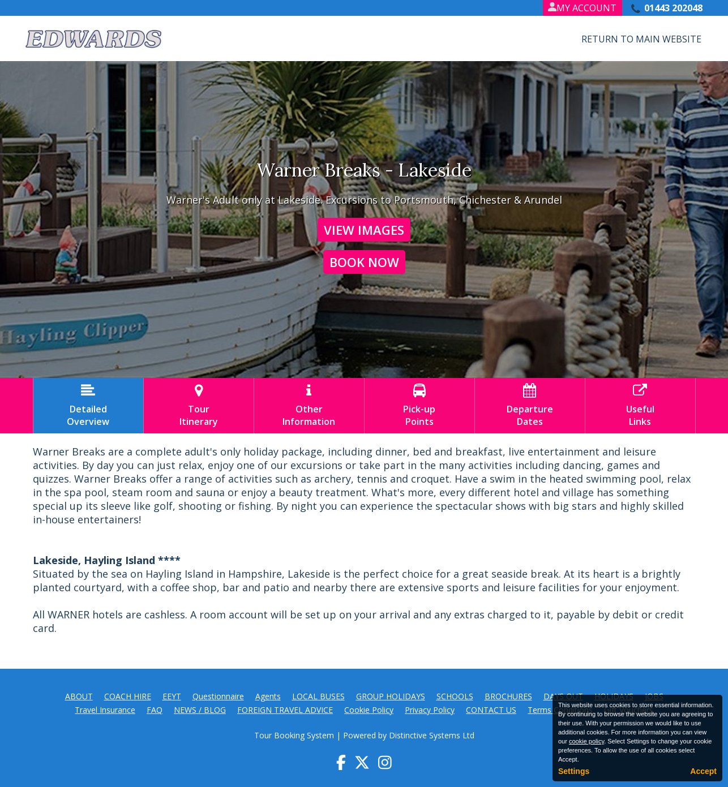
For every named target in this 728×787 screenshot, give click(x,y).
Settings (573, 771)
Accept (703, 771)
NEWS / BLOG (200, 709)
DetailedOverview (88, 406)
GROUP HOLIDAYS (390, 696)
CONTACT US (491, 709)
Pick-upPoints (419, 406)
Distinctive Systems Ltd (431, 735)
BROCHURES (508, 696)
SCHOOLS (454, 696)
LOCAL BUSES (318, 696)
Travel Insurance (105, 709)
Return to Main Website (641, 39)
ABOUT (79, 696)
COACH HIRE (127, 696)
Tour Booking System (294, 735)
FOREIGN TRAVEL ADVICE (285, 709)
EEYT (171, 696)
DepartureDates (530, 406)
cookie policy (586, 741)
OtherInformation (309, 406)
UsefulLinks (640, 406)
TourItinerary (199, 406)
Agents (268, 696)
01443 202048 (673, 8)
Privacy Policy (430, 709)
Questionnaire (218, 696)
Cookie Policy (368, 709)
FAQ (154, 709)
